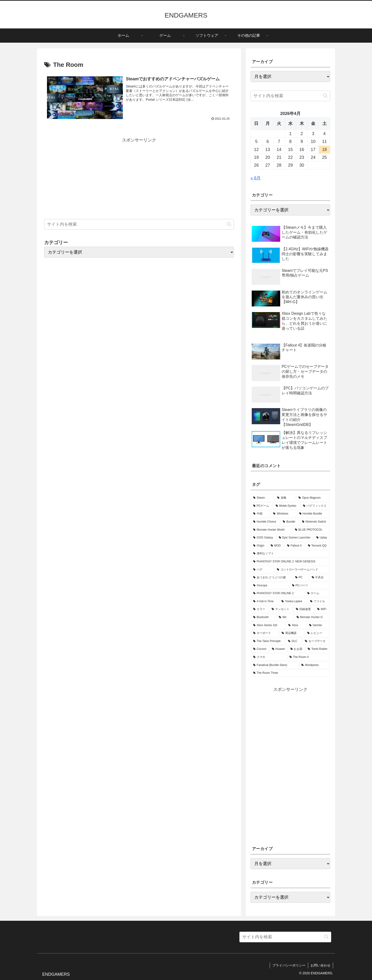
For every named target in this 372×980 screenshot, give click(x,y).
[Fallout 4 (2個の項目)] (295, 545)
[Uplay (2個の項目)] (322, 537)
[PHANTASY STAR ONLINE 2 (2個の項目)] (277, 593)
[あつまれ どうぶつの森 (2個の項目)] (271, 577)
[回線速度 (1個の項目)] (304, 609)
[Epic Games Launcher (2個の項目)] (295, 537)
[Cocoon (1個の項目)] (260, 649)
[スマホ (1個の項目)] (268, 657)
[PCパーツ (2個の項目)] (310, 585)
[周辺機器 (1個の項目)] (291, 633)
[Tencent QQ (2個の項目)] (318, 545)
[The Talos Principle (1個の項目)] (268, 641)
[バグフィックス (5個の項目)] (315, 506)
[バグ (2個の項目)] (262, 569)
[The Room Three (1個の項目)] (290, 673)
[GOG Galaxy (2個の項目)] (263, 537)
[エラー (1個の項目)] (260, 609)
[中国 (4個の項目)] (260, 513)
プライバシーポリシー (289, 965)
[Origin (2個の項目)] (259, 545)
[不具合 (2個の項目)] (320, 577)
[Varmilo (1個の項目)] (318, 625)
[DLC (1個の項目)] (294, 641)
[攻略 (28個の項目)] (285, 497)
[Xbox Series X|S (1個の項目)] (268, 625)
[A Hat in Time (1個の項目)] (264, 601)
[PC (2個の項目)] (301, 577)
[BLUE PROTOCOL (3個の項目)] (311, 529)
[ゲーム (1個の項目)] (317, 593)
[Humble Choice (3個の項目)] (265, 521)
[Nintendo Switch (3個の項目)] (315, 521)
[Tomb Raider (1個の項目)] (318, 649)
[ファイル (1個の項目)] (319, 601)
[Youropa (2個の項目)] (270, 585)
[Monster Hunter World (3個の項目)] (271, 529)
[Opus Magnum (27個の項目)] (313, 497)
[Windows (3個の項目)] (283, 513)
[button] (229, 224)
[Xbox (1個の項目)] (296, 625)
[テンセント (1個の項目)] (281, 609)
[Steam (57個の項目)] (262, 497)
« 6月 (256, 178)
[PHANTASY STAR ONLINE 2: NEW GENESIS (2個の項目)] (290, 561)
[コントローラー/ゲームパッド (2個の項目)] (302, 569)
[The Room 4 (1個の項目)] (308, 657)
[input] (139, 224)
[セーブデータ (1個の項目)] (316, 641)
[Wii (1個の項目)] (285, 617)
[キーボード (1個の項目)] (265, 633)
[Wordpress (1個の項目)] (314, 665)
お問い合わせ (320, 965)
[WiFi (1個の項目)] (322, 609)
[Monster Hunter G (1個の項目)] (312, 617)
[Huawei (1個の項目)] (278, 649)
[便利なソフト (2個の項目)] (290, 553)
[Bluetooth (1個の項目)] (263, 617)
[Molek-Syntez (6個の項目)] (287, 506)
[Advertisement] (139, 177)
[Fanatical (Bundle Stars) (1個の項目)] (274, 665)
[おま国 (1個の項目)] (296, 649)
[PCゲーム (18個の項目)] (262, 506)
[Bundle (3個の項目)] (290, 521)
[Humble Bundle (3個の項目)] (313, 513)
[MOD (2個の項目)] (276, 545)
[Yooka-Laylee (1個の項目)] (293, 601)
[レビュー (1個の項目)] (317, 633)
